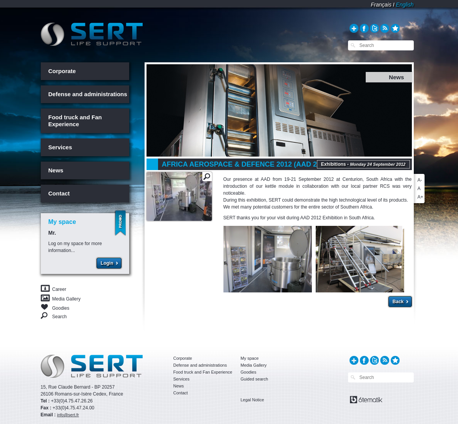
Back (398, 301)
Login (107, 263)
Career (59, 289)
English (405, 5)
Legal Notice (252, 399)
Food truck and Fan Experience (75, 120)
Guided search (254, 379)
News (55, 170)
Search (59, 316)
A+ (420, 197)
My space (250, 358)
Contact (59, 193)
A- (420, 180)
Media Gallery (66, 299)
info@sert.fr (68, 414)
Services (60, 147)
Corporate (62, 71)
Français (381, 5)
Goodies (61, 307)
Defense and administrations (87, 94)
